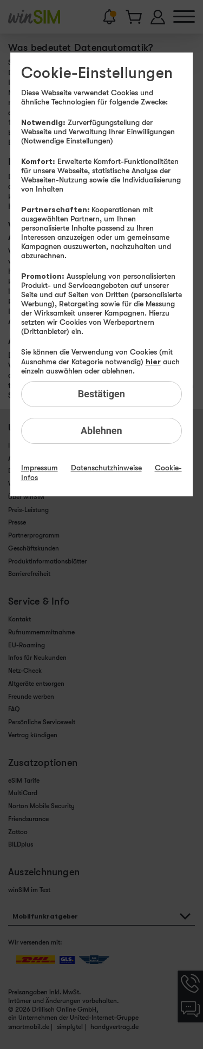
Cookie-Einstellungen (97, 73)
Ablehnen (101, 430)
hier (153, 361)
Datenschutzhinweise (106, 467)
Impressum (39, 467)
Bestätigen (101, 393)
